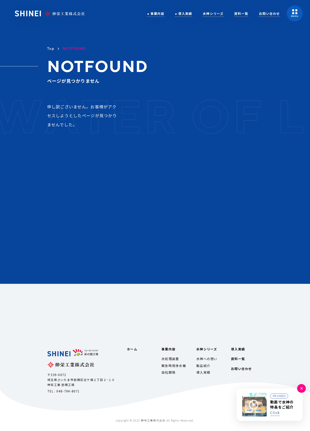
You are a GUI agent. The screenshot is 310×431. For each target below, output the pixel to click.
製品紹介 (203, 365)
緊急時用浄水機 (173, 365)
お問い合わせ (269, 13)
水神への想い (206, 358)
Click (275, 412)
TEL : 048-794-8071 (63, 391)
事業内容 (157, 13)
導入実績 (185, 13)
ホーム (132, 349)
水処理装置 (170, 358)
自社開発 (168, 372)
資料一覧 (241, 13)
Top (50, 48)
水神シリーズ (213, 13)
